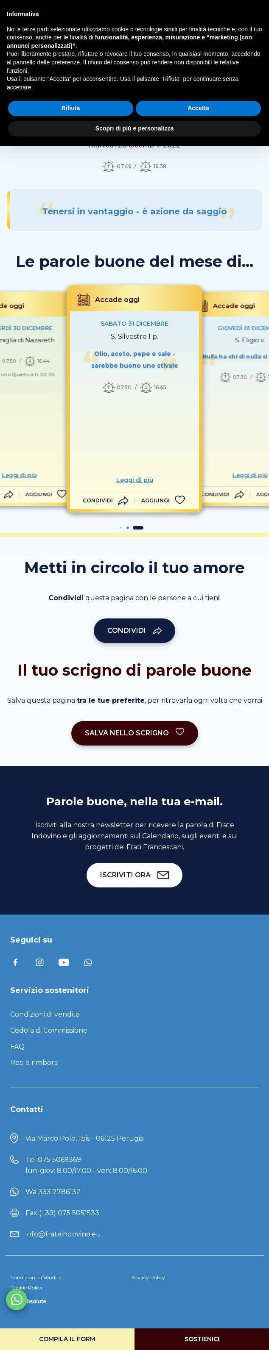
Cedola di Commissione (48, 1030)
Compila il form (67, 1339)
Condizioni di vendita (45, 1014)
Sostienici (202, 1339)
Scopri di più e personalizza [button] (134, 128)
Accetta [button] (198, 108)
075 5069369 (59, 1160)
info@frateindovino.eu (63, 1234)
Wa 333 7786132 (53, 1192)
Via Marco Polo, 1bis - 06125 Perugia (84, 1138)
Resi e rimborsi (34, 1063)
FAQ (17, 1046)
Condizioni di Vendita (36, 1277)
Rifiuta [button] (71, 108)
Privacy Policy (147, 1277)
